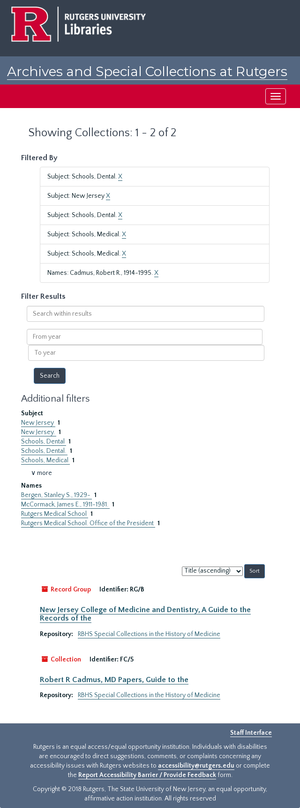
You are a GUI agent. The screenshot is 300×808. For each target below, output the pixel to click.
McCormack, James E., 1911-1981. (65, 504)
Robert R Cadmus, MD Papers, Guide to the (114, 680)
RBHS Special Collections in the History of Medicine (149, 634)
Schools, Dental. (44, 451)
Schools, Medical (45, 460)
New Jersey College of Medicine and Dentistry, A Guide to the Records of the (145, 614)
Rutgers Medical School (54, 514)
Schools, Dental (43, 441)
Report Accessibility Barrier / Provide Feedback (147, 775)
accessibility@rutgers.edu (196, 765)
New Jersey (38, 423)
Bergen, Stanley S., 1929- (56, 495)
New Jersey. (38, 432)
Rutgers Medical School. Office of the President (88, 523)
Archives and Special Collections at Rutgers (147, 71)
